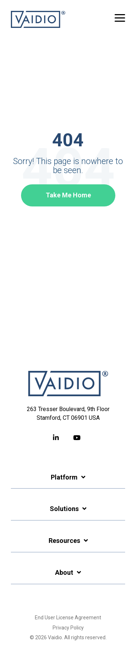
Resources (64, 540)
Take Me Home (68, 195)
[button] (120, 17)
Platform (64, 477)
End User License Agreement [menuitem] (68, 617)
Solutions (64, 508)
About (64, 572)
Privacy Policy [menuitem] (68, 628)
